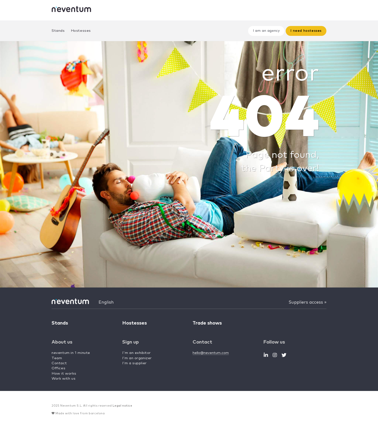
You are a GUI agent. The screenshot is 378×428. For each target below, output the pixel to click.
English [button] (106, 302)
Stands (58, 30)
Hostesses (81, 30)
